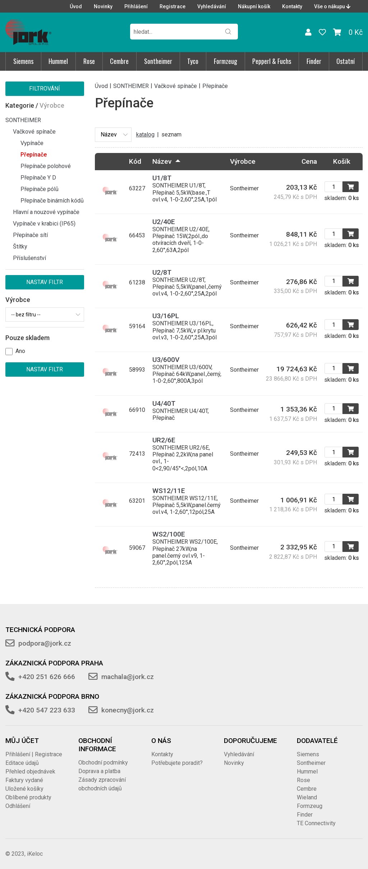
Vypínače (31, 143)
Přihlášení (136, 6)
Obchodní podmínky (103, 762)
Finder (314, 61)
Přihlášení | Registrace (33, 754)
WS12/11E (168, 491)
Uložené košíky (24, 788)
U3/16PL (165, 316)
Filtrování (44, 88)
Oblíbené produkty (28, 797)
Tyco (192, 61)
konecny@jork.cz (127, 710)
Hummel (58, 61)
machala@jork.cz (127, 677)
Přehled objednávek (30, 771)
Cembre (119, 61)
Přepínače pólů (39, 189)
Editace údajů (22, 762)
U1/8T (161, 178)
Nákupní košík (254, 6)
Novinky (103, 6)
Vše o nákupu (332, 6)
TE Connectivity (316, 823)
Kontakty (292, 6)
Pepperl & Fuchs (271, 61)
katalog (145, 134)
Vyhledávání (211, 6)
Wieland (307, 797)
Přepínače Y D (38, 177)
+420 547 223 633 (46, 710)
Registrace (172, 6)
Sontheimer (158, 61)
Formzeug (225, 61)
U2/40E (163, 222)
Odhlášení (17, 806)
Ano (20, 351)
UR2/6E (163, 440)
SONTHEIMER (23, 120)
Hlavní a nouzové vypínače (46, 212)
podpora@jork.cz (44, 643)
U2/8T (161, 272)
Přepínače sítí (30, 235)
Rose (89, 61)
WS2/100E (168, 534)
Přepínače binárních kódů (52, 200)
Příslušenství (29, 258)
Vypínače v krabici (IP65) (44, 223)
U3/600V (165, 360)
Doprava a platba (99, 771)
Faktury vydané (24, 780)
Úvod (76, 6)
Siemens (23, 61)
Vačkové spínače (34, 131)
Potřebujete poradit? (177, 762)
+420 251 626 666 (46, 677)
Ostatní (345, 61)
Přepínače (33, 154)
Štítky (20, 246)
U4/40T (163, 403)
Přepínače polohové (45, 166)
